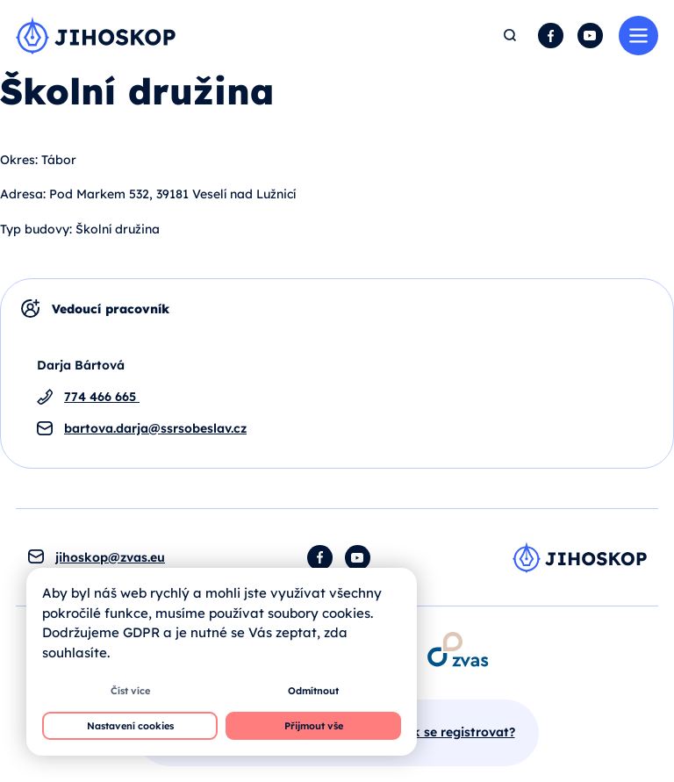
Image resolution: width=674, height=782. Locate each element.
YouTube (590, 35)
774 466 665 (102, 397)
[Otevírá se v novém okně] (457, 649)
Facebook (550, 35)
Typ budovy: (36, 229)
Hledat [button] (511, 35)
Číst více (130, 691)
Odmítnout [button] (313, 691)
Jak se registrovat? (456, 732)
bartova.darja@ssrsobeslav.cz (155, 428)
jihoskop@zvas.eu (110, 557)
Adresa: (23, 194)
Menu (638, 35)
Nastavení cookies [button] (130, 726)
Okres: (19, 160)
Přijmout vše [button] (313, 726)
